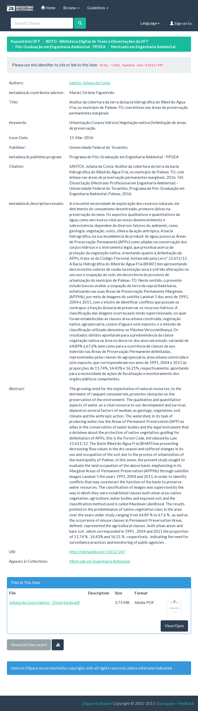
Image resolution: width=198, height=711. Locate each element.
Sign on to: (181, 23)
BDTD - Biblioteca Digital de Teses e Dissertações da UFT (97, 41)
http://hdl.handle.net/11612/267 (97, 551)
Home (48, 7)
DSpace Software (97, 703)
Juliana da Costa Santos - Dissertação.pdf (44, 602)
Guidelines (97, 7)
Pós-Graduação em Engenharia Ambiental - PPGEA (60, 46)
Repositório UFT (25, 41)
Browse (71, 7)
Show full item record (29, 644)
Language (150, 23)
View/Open (174, 625)
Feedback (186, 703)
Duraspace (165, 703)
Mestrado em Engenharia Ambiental (143, 46)
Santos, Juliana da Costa (89, 82)
